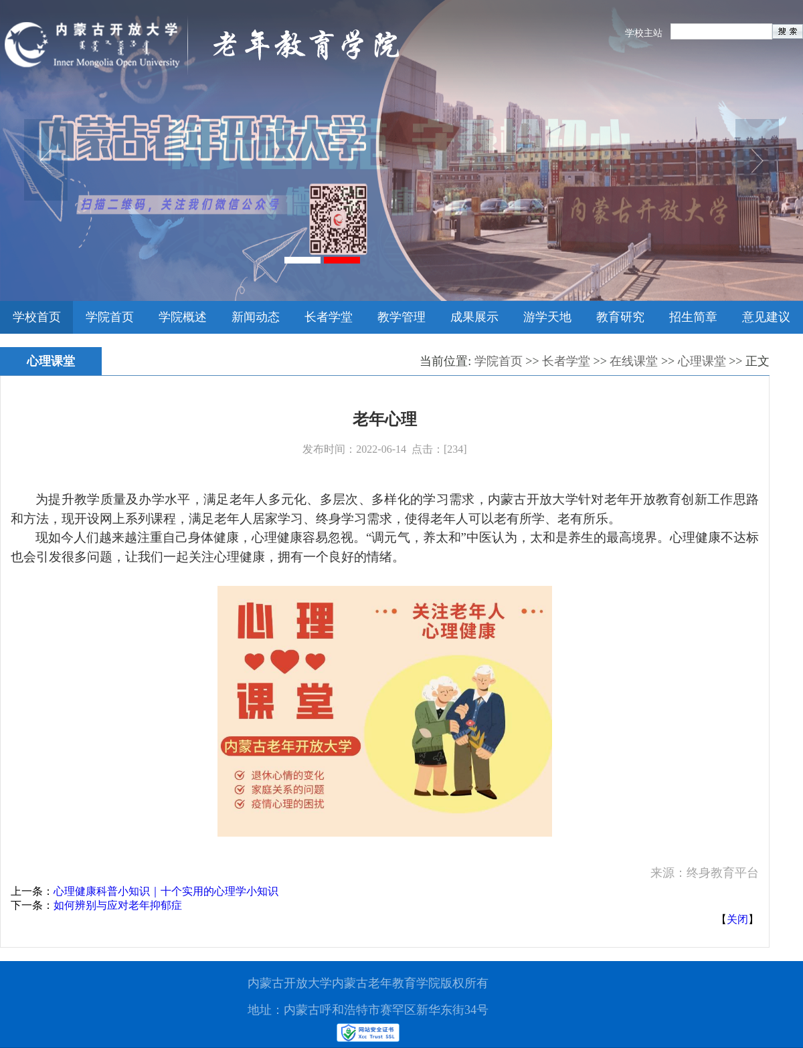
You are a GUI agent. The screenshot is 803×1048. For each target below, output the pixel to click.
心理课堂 (702, 361)
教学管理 (401, 317)
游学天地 (547, 317)
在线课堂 (634, 361)
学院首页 (110, 317)
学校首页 (37, 317)
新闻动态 (256, 317)
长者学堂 (328, 317)
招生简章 (693, 317)
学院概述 (183, 317)
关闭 (737, 919)
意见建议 (766, 317)
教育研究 (620, 317)
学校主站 (643, 33)
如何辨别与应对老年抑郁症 (118, 905)
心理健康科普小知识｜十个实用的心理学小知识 (166, 891)
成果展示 (474, 317)
